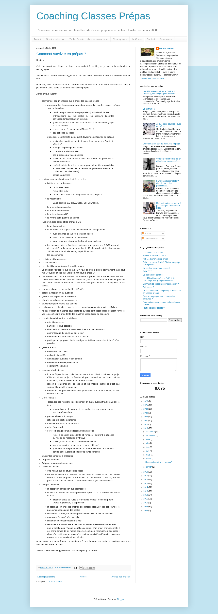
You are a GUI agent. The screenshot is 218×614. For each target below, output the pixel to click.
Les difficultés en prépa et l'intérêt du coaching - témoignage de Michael (159, 279)
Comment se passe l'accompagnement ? (161, 284)
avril (148, 451)
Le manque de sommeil (153, 275)
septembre (151, 435)
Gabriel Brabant (166, 48)
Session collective (55, 39)
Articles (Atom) (55, 581)
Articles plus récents (46, 577)
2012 (145, 495)
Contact (151, 39)
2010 (145, 503)
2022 (145, 417)
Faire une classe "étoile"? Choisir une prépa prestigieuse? (167, 183)
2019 (145, 428)
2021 (145, 420)
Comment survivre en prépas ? (61, 54)
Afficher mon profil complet (152, 79)
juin (147, 443)
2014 (145, 487)
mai (148, 447)
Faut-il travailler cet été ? (154, 308)
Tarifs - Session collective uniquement (88, 39)
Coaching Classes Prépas (93, 15)
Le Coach (137, 39)
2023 (145, 413)
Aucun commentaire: (63, 568)
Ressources (166, 39)
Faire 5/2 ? (147, 271)
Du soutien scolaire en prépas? (156, 268)
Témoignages (120, 39)
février (149, 458)
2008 (145, 510)
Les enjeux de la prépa (153, 252)
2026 (145, 401)
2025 (145, 405)
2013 (145, 491)
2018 (145, 472)
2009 (145, 506)
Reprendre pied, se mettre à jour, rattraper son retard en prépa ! (168, 205)
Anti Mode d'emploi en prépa (155, 259)
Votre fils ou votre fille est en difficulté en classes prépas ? (168, 161)
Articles (146, 233)
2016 (145, 479)
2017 (145, 476)
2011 (145, 499)
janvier (149, 467)
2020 (145, 424)
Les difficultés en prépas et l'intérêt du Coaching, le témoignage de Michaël (159, 92)
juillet (148, 439)
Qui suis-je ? (148, 287)
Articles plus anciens (121, 577)
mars (148, 455)
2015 (145, 483)
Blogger (120, 599)
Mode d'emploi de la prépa (154, 255)
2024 (145, 409)
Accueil (37, 39)
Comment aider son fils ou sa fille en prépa (161, 144)
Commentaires (150, 239)
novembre (150, 432)
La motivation (149, 109)
